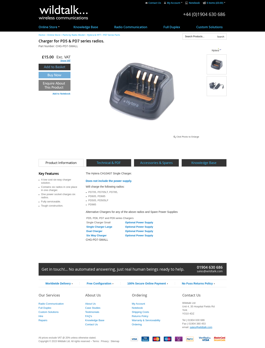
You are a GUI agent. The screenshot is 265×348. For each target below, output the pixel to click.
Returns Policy (140, 316)
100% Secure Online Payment (146, 283)
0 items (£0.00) (215, 2)
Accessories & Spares (156, 162)
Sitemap (115, 341)
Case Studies (92, 307)
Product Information (61, 162)
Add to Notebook (61, 93)
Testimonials (92, 312)
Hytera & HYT (94, 34)
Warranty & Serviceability (146, 320)
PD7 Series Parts (111, 34)
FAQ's (88, 316)
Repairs (43, 320)
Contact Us (154, 2)
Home (42, 34)
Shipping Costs (140, 312)
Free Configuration (99, 283)
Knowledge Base (85, 27)
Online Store (48, 27)
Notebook (194, 2)
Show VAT (65, 60)
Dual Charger (94, 231)
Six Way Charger (96, 235)
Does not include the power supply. (109, 180)
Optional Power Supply (139, 222)
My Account (173, 2)
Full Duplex (171, 27)
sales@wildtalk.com (210, 271)
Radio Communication (130, 27)
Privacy (105, 341)
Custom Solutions (209, 27)
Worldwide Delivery (58, 283)
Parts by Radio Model (74, 34)
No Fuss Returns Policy (197, 283)
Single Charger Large (99, 226)
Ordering (137, 324)
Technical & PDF (109, 162)
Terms (96, 341)
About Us (90, 303)
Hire (41, 316)
